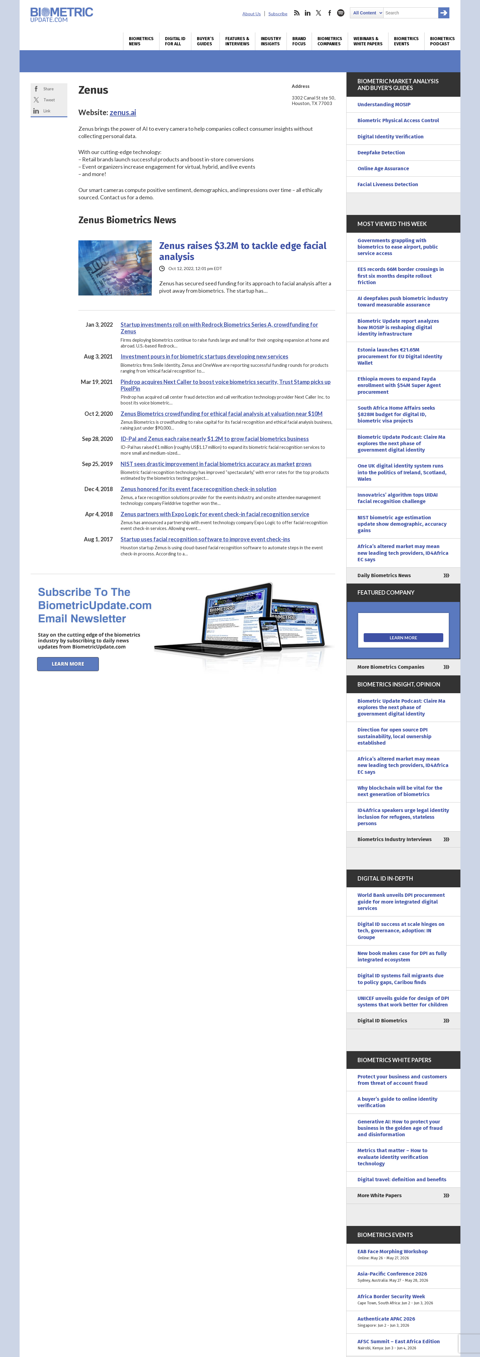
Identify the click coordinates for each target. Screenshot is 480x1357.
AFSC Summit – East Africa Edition (403, 1344)
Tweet (49, 99)
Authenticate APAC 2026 (403, 1322)
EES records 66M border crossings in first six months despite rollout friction (401, 276)
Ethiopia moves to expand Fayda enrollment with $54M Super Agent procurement (399, 385)
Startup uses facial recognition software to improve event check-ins (205, 539)
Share (48, 88)
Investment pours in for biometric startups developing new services (204, 356)
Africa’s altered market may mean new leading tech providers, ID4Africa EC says (403, 553)
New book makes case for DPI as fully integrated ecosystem (402, 956)
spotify (340, 12)
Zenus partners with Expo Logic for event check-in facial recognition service (215, 514)
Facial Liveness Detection (388, 184)
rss (296, 12)
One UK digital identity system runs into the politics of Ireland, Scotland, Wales (402, 472)
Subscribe (277, 13)
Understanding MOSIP (384, 104)
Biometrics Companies (329, 41)
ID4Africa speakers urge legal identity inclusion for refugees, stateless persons (403, 817)
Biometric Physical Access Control (398, 120)
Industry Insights (271, 41)
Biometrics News (141, 41)
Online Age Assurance (383, 168)
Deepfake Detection (381, 152)
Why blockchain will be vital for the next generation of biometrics (400, 791)
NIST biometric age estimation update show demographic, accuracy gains (402, 524)
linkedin (307, 12)
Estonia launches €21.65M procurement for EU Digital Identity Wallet (400, 356)
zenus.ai (123, 112)
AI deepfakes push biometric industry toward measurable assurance (403, 301)
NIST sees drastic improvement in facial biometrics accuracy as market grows (216, 463)
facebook (329, 12)
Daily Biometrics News (384, 575)
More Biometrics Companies (391, 667)
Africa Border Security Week (403, 1299)
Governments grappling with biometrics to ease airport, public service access (398, 247)
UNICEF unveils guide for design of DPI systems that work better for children (403, 1001)
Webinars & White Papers (368, 41)
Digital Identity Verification (391, 136)
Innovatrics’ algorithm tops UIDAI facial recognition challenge (398, 498)
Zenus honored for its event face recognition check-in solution (198, 489)
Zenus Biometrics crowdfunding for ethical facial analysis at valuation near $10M (222, 413)
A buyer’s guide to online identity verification (397, 1102)
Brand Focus (299, 41)
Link (47, 110)
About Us (251, 13)
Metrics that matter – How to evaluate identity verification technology (393, 1157)
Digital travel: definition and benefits (402, 1179)
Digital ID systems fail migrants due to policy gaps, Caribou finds (401, 978)
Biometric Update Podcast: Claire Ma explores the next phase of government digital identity (401, 443)
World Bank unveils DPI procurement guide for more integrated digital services (401, 902)
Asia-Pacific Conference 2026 (403, 1277)
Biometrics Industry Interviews (395, 839)
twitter (318, 12)
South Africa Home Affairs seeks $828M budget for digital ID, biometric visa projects (396, 414)
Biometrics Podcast (442, 41)
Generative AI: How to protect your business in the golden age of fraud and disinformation (400, 1128)
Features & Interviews (237, 41)
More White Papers (380, 1195)
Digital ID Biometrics (382, 1020)
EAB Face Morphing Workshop (403, 1254)
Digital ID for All (175, 41)
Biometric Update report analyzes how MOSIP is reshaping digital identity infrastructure (398, 327)
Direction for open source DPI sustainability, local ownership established (394, 736)
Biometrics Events (406, 41)
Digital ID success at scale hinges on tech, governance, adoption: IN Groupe (401, 931)
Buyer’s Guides (205, 41)
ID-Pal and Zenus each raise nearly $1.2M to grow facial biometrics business (215, 438)
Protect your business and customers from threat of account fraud (402, 1079)
